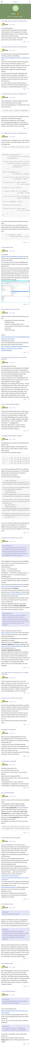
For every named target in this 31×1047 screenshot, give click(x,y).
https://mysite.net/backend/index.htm (12, 586)
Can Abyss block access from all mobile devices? (15, 21)
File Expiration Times (8, 247)
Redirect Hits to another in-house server (13, 538)
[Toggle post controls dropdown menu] (28, 41)
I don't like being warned (9, 991)
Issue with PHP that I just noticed (11, 309)
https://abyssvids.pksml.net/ (9, 887)
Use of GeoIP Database (8, 792)
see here (19, 807)
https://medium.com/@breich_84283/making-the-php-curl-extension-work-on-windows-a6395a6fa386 (15, 348)
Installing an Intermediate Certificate (12, 435)
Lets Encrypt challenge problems (11, 404)
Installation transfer (8, 904)
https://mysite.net (6, 632)
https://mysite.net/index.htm (16, 594)
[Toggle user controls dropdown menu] (29, 2)
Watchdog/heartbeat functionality (11, 837)
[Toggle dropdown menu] (15, 2)
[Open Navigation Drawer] (1, 2)
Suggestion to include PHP (9, 729)
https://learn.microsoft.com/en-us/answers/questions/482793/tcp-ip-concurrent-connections (15, 877)
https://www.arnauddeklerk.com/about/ (12, 256)
